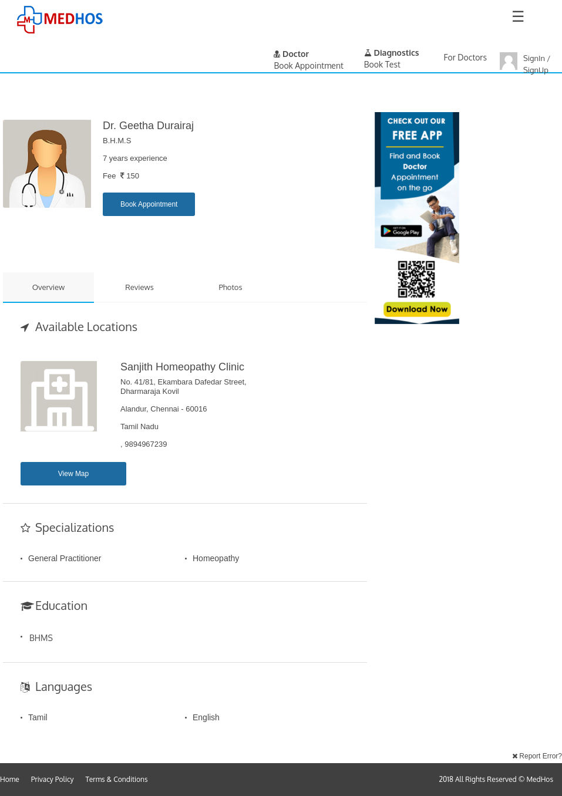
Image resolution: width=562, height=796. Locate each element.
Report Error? (537, 756)
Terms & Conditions (117, 779)
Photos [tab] (230, 287)
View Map (73, 474)
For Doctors (465, 57)
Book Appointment (148, 204)
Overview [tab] (48, 287)
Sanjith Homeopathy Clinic (182, 367)
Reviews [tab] (139, 287)
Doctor (291, 54)
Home (9, 779)
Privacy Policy (52, 779)
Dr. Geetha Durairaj (148, 125)
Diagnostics (391, 53)
